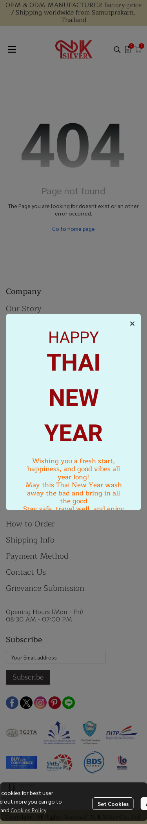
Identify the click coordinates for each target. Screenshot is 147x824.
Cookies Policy (28, 809)
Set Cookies (113, 803)
